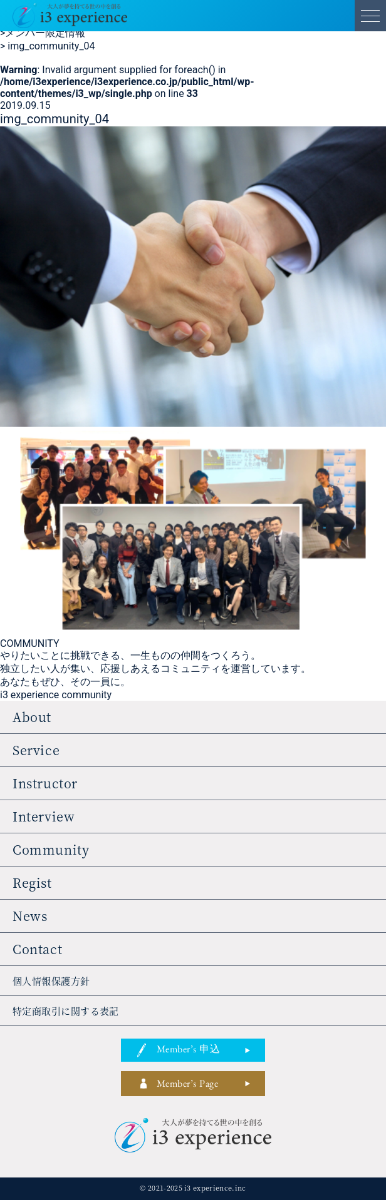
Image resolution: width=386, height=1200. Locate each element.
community (51, 849)
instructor (45, 783)
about (32, 717)
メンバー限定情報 (42, 33)
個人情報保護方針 (51, 980)
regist (32, 882)
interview (44, 816)
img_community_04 (47, 46)
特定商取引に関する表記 (66, 1010)
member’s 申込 (188, 1051)
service (36, 750)
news (30, 916)
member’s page (187, 1086)
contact (37, 949)
